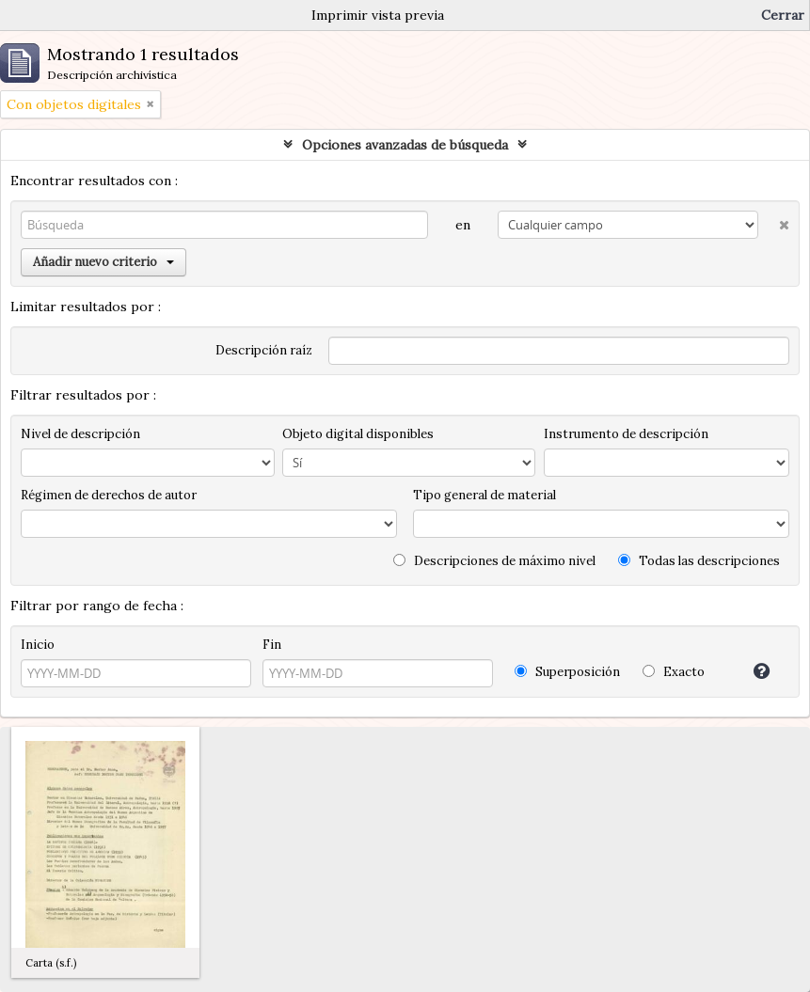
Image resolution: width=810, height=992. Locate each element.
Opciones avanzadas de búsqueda (405, 144)
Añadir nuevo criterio (103, 262)
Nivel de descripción (80, 434)
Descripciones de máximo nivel (494, 561)
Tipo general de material (484, 495)
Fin (271, 645)
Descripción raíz (263, 350)
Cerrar (782, 15)
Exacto (674, 672)
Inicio (38, 645)
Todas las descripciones (699, 561)
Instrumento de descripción (626, 434)
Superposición (567, 672)
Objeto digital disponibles (358, 434)
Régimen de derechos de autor (109, 495)
